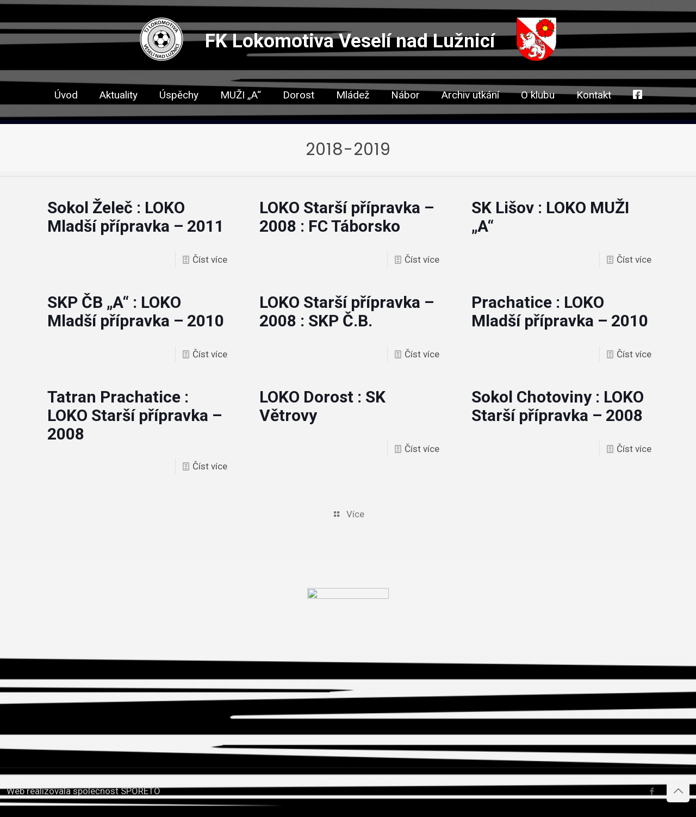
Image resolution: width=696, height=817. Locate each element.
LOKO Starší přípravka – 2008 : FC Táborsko (346, 217)
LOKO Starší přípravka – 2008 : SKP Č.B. (346, 311)
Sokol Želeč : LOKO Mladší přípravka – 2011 (135, 217)
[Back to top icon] (678, 790)
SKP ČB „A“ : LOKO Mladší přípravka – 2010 (135, 311)
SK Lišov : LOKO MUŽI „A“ (550, 217)
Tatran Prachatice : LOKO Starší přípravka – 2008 (134, 415)
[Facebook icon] (652, 791)
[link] (298, 114)
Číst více (209, 259)
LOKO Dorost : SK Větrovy (322, 406)
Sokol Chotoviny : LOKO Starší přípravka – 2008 (557, 406)
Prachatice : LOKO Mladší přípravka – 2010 (559, 311)
